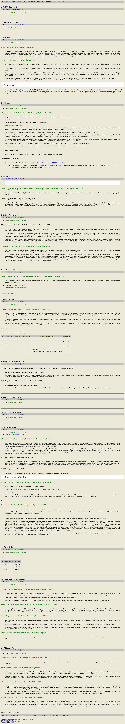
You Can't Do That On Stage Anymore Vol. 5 (42, 91)
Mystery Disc (119, 90)
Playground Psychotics (83, 91)
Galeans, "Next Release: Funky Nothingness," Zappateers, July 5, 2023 (24, 633)
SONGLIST (20, 2)
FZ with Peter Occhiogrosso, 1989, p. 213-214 (25, 309)
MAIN (3, 2)
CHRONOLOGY (50, 2)
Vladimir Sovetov (16, 721)
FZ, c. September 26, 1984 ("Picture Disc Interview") (18, 60)
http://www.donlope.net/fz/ (7, 720)
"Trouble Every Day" (17, 90)
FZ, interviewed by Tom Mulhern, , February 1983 (22, 697)
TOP (3, 715)
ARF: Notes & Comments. (18, 13)
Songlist (17, 24)
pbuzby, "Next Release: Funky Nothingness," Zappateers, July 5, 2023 (24, 658)
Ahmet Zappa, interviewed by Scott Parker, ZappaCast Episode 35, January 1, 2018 (29, 604)
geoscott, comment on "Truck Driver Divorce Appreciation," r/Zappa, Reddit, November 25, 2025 (33, 276)
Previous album (6, 9)
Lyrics (13, 9)
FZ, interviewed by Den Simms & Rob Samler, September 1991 (26, 482)
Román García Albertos (27, 719)
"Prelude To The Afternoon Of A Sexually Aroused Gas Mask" (58, 90)
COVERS (27, 2)
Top (9, 24)
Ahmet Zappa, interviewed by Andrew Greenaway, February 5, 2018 (23, 616)
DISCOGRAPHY (10, 2)
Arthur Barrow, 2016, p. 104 (17, 47)
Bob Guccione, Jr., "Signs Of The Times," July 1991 (23, 505)
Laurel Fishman (73, 313)
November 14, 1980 (59, 313)
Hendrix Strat (49, 239)
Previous (4, 39)
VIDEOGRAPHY (60, 2)
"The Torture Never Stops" (107, 91)
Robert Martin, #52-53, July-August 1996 (20, 667)
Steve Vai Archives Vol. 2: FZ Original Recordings (51, 163)
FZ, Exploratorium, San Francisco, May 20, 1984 (17, 457)
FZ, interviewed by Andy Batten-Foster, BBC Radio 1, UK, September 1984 (26, 113)
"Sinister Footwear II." (20, 285)
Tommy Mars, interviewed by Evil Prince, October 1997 (25, 246)
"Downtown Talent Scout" (18, 91)
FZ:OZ (120, 91)
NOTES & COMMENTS (37, 2)
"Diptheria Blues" (68, 91)
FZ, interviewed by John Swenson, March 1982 (21, 682)
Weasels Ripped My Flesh (88, 90)
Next (22, 24)
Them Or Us (9, 6)
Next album (19, 9)
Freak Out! (29, 90)
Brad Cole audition (19, 434)
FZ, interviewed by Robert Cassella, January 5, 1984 (26, 439)
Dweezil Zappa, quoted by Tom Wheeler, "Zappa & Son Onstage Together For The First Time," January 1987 (42, 188)
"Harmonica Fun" (107, 90)
